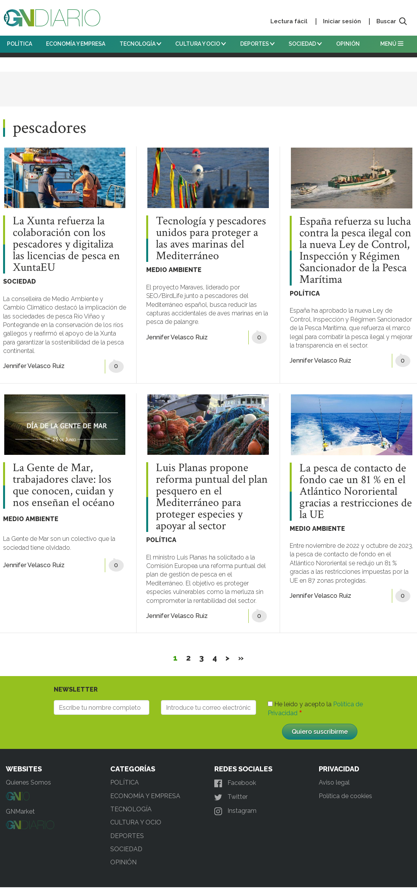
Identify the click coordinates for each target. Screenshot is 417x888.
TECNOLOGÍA (140, 44)
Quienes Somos (28, 782)
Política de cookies (345, 796)
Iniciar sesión (342, 21)
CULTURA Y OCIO (200, 44)
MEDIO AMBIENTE (174, 270)
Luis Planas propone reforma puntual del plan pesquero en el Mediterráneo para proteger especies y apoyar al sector (212, 497)
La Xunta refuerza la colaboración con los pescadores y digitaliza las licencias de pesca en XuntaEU (66, 244)
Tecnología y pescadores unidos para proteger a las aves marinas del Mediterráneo (211, 238)
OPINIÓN (348, 44)
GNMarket (20, 811)
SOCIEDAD (305, 44)
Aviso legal (334, 782)
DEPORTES (257, 44)
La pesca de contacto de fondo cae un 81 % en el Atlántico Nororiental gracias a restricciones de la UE (355, 492)
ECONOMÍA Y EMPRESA (75, 44)
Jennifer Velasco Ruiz (34, 366)
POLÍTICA (19, 44)
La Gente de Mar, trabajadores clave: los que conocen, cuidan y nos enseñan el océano (64, 485)
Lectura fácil (289, 21)
